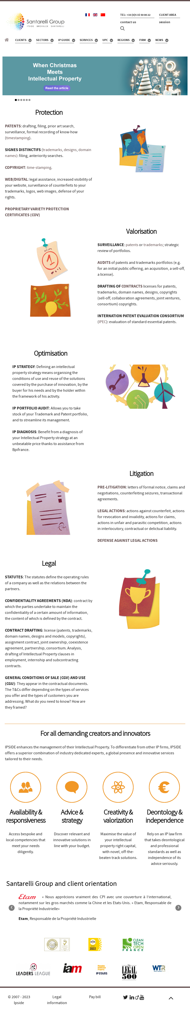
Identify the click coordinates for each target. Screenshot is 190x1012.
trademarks (52, 150)
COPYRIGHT (15, 167)
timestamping (17, 138)
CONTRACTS (131, 286)
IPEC (102, 322)
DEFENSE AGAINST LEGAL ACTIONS (127, 540)
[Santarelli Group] (7, 40)
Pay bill (95, 997)
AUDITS (104, 262)
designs (70, 150)
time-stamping (39, 167)
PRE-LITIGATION (111, 487)
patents (132, 245)
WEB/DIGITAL (16, 179)
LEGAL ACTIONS (111, 511)
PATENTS (13, 126)
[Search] (123, 28)
